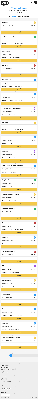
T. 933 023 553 (4, 372)
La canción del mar (6, 280)
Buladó (3, 266)
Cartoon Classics (6, 51)
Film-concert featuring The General (10, 194)
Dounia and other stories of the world (11, 337)
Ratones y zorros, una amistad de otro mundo (12, 165)
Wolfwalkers (5, 22)
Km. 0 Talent (5, 323)
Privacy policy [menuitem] (4, 378)
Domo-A (35, 397)
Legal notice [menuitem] (4, 376)
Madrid (19, 16)
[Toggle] (32, 2)
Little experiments (6, 137)
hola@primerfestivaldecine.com (8, 371)
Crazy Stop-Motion (6, 180)
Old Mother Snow (6, 294)
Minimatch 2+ (5, 65)
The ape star (5, 237)
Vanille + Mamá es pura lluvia (9, 37)
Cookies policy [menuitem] (4, 380)
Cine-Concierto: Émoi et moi (8, 223)
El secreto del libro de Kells (8, 208)
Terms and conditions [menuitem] (6, 381)
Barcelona (14, 16)
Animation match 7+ (6, 122)
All (9, 16)
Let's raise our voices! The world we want (12, 108)
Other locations (25, 16)
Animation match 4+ (6, 79)
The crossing (5, 151)
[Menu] (35, 2)
